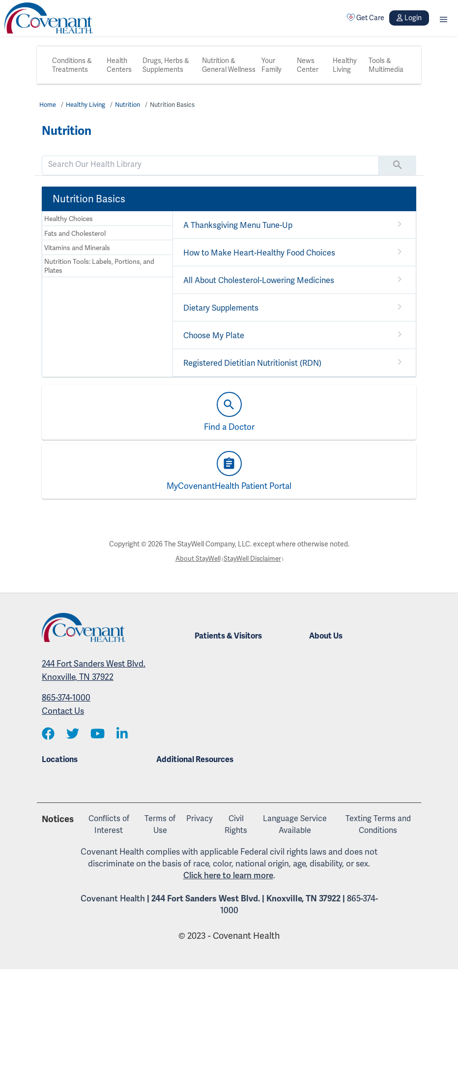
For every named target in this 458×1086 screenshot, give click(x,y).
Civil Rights (236, 824)
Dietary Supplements (220, 308)
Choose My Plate (213, 335)
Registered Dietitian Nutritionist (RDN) (252, 363)
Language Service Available (295, 824)
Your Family (271, 65)
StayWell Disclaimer (253, 558)
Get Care (365, 18)
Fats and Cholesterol (75, 233)
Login (409, 17)
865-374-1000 (66, 698)
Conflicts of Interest (108, 824)
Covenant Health (113, 898)
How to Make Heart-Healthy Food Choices (259, 253)
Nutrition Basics (177, 104)
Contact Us (63, 711)
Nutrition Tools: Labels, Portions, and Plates (98, 266)
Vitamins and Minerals (77, 248)
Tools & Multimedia (386, 65)
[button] (443, 18)
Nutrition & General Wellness (229, 65)
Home (48, 104)
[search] (210, 164)
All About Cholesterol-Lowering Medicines (258, 280)
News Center (307, 65)
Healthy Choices (68, 219)
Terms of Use (159, 824)
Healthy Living (345, 65)
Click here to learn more (228, 874)
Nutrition (130, 104)
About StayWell (196, 558)
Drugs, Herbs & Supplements (166, 65)
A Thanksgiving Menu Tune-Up (237, 225)
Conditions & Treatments (72, 65)
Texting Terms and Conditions (378, 824)
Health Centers (119, 65)
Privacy (199, 818)
